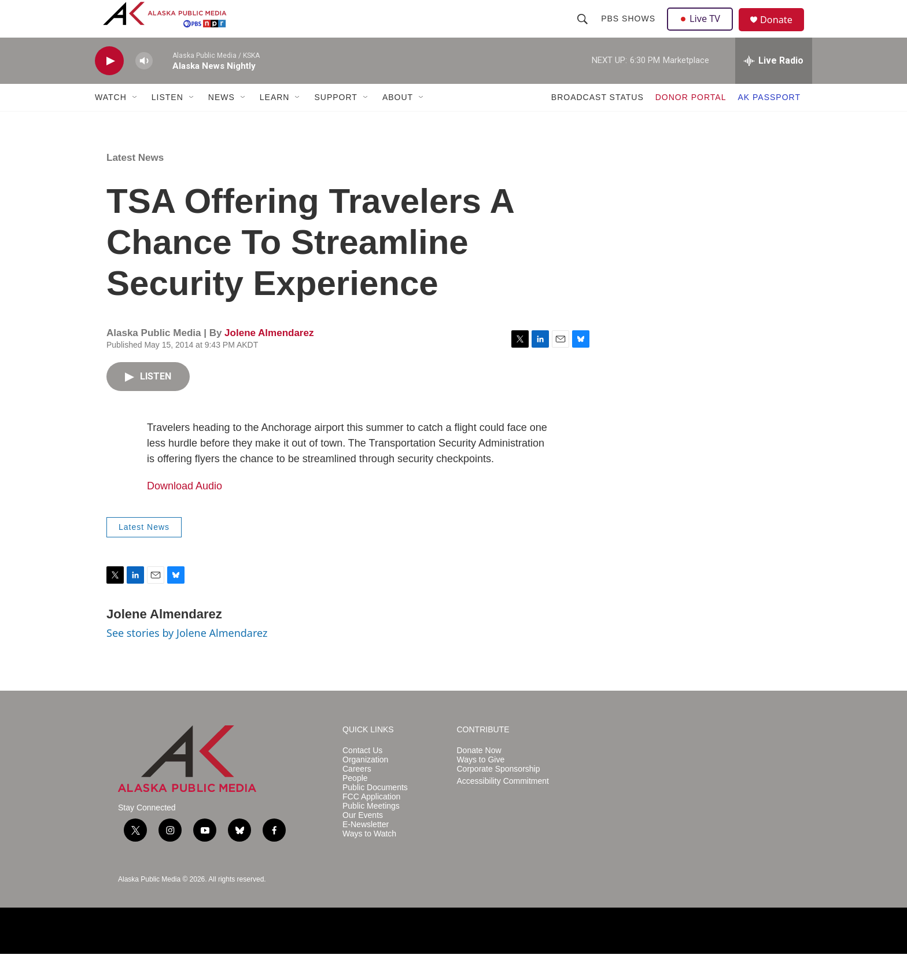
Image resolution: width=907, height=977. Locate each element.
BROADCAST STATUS (597, 120)
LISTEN (167, 120)
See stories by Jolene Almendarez (186, 656)
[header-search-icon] (584, 30)
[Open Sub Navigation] (135, 120)
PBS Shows (629, 30)
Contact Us (362, 773)
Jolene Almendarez (269, 356)
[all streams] (773, 84)
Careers (356, 792)
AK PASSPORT (769, 120)
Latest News (135, 180)
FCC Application (371, 820)
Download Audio (184, 509)
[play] (109, 84)
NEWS (221, 120)
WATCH (111, 120)
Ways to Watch (369, 857)
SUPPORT (335, 120)
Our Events (362, 838)
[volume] (144, 84)
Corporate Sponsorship (498, 792)
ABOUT (397, 120)
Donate (783, 31)
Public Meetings (371, 829)
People (355, 801)
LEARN (275, 120)
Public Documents (375, 810)
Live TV (703, 30)
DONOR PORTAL (691, 120)
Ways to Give (481, 783)
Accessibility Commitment (503, 804)
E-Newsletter (365, 847)
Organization (365, 783)
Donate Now (479, 773)
